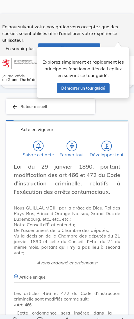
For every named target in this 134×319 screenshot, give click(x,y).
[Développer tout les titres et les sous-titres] (106, 144)
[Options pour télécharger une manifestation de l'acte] (98, 310)
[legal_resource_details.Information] (39, 310)
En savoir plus (20, 34)
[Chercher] (15, 310)
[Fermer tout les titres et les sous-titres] (72, 144)
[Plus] (122, 310)
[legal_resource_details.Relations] (67, 310)
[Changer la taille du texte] (114, 171)
